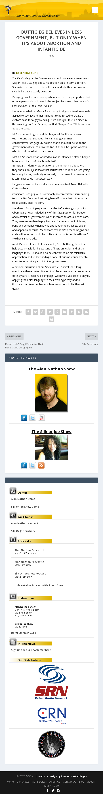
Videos (91, 781)
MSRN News (51, 786)
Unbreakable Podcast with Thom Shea (39, 585)
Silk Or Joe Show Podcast (30, 573)
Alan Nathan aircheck (24, 523)
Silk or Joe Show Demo (25, 506)
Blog (81, 781)
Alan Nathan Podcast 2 (29, 562)
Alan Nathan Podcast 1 (29, 550)
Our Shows (22, 781)
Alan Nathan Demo (23, 499)
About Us (54, 781)
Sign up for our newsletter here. (31, 650)
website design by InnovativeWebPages (62, 776)
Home (10, 781)
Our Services (39, 781)
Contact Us (69, 781)
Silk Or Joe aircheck (23, 531)
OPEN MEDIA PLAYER (23, 633)
